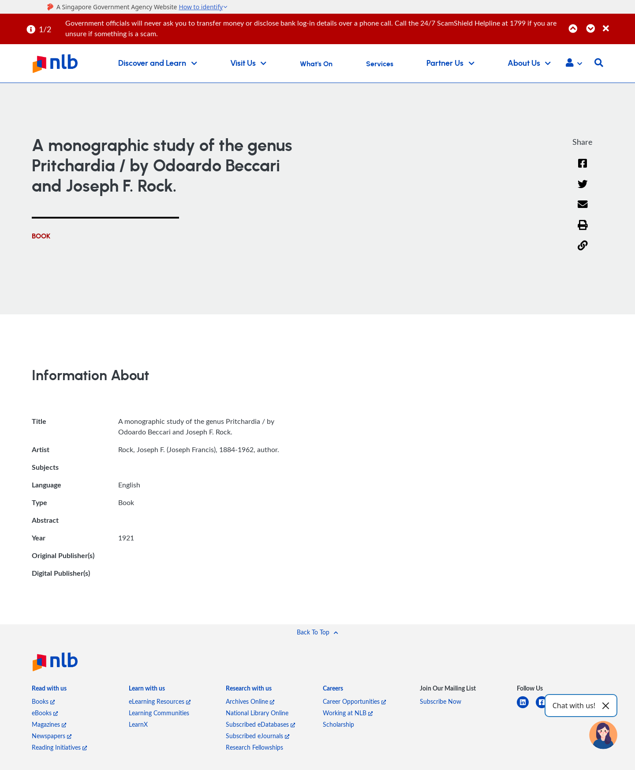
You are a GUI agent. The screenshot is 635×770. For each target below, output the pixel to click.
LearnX (138, 724)
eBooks (45, 713)
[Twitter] (583, 189)
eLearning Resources (159, 701)
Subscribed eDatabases (260, 724)
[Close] (617, 24)
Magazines (49, 724)
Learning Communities (159, 713)
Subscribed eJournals (257, 736)
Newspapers (51, 736)
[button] (574, 63)
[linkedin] (526, 707)
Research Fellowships (254, 747)
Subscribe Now (440, 701)
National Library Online (257, 713)
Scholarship (338, 724)
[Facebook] (582, 169)
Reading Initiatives (59, 747)
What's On (316, 64)
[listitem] (49, 690)
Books (43, 701)
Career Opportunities (354, 701)
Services (379, 64)
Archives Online (250, 701)
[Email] (583, 210)
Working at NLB (348, 713)
